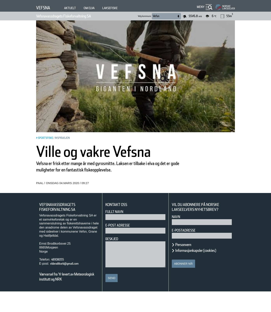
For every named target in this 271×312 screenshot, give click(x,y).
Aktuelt (73, 8)
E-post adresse (120, 246)
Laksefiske (118, 8)
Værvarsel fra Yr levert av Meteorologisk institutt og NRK (68, 297)
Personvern (186, 265)
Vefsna (44, 7)
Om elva (95, 8)
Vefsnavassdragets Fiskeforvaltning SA (73, 16)
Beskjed (113, 259)
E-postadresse (186, 251)
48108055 (59, 280)
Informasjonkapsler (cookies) (203, 271)
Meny (200, 7)
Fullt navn (115, 232)
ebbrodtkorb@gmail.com (69, 284)
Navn (177, 237)
